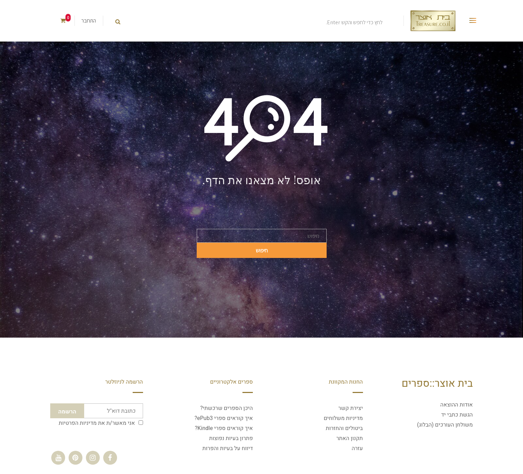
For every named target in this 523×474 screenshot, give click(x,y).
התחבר (88, 20)
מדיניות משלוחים (343, 418)
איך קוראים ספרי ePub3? (223, 418)
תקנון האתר (349, 438)
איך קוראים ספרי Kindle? (224, 428)
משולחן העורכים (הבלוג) (445, 425)
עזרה (357, 448)
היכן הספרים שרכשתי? (226, 408)
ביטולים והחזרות (344, 428)
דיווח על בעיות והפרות (227, 448)
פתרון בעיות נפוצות (231, 438)
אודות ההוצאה (456, 405)
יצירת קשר (350, 408)
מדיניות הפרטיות (78, 423)
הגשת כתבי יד (457, 415)
